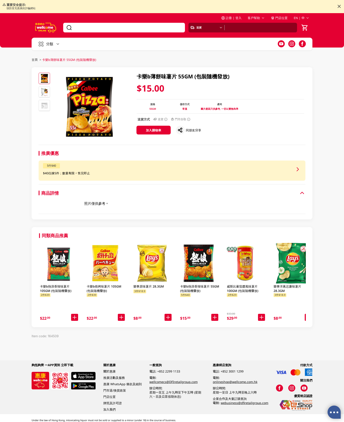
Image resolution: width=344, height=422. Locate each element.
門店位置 (279, 18)
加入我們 (109, 409)
